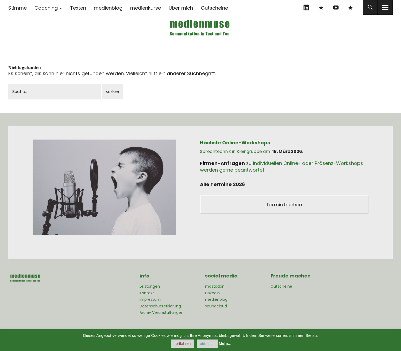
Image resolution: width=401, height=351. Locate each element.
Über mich (181, 8)
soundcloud (216, 306)
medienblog (108, 8)
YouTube (336, 7)
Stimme (17, 8)
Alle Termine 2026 (222, 184)
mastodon (350, 7)
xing (321, 7)
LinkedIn (212, 293)
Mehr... (225, 343)
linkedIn (306, 7)
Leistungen (150, 286)
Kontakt (147, 293)
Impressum (150, 299)
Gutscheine (214, 8)
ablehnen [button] (207, 344)
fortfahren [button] (183, 343)
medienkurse (145, 8)
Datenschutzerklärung (160, 306)
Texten (78, 8)
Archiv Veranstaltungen (161, 312)
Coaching (46, 8)
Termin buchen (284, 204)
